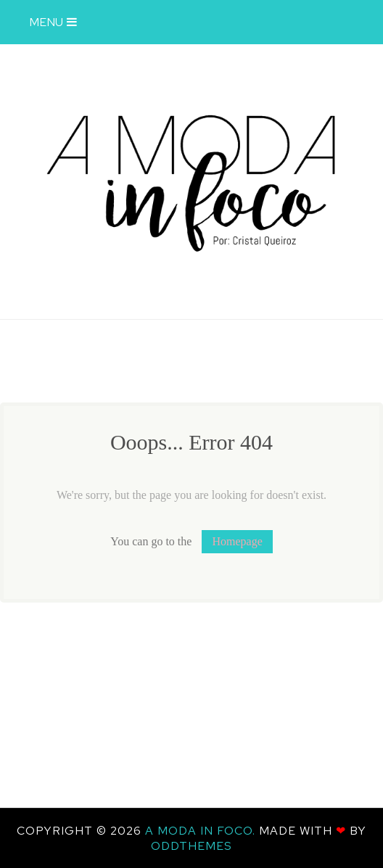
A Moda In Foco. (202, 830)
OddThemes (191, 845)
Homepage (237, 541)
